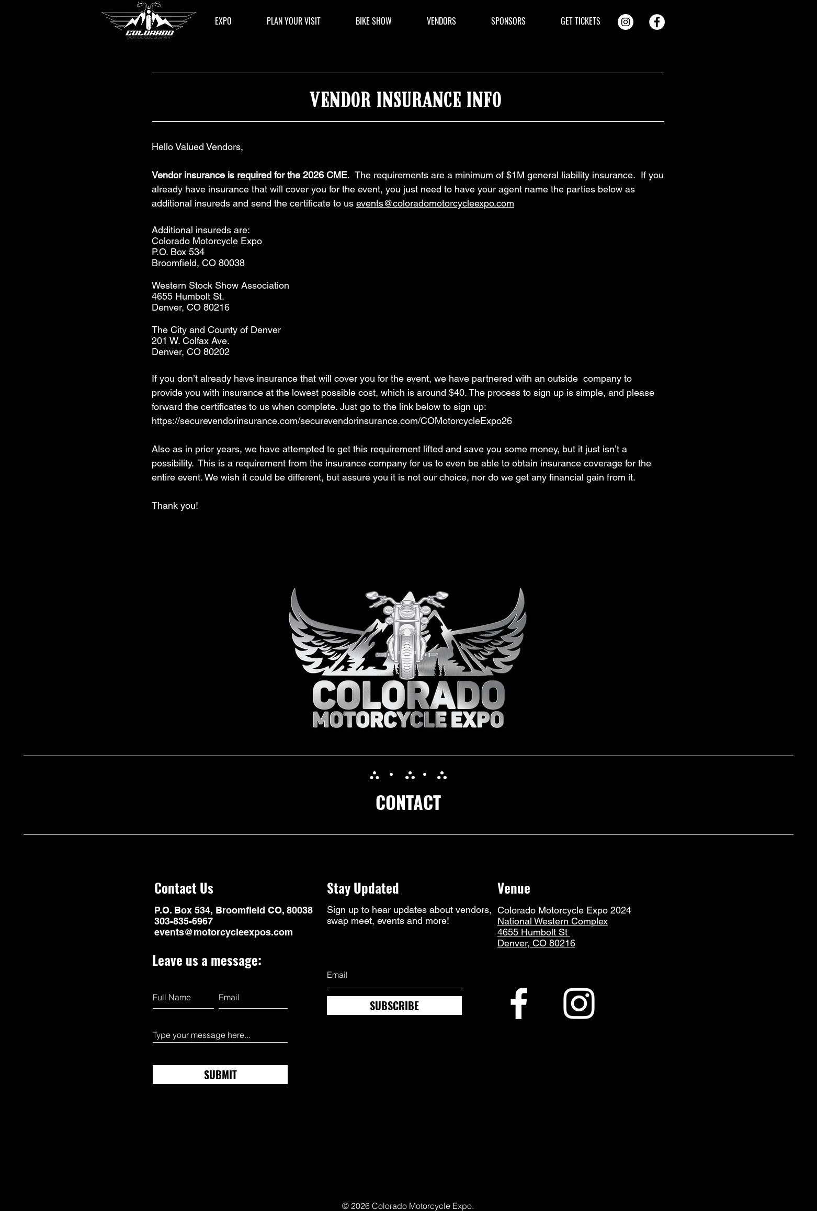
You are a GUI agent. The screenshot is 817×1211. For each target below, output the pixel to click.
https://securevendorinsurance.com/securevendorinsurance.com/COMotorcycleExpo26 (332, 420)
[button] (223, 21)
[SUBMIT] (220, 1074)
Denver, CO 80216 (536, 943)
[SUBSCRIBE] (394, 1005)
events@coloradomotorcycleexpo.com (435, 203)
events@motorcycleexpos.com (223, 932)
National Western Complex (552, 921)
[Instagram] (625, 22)
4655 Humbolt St (533, 932)
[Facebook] (657, 22)
